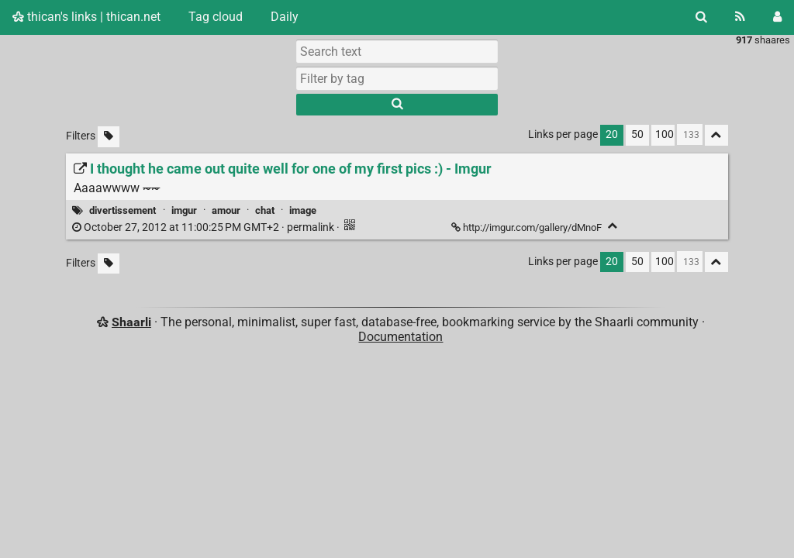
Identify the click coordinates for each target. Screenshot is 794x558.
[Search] (701, 17)
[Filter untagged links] (108, 136)
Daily (285, 16)
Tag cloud (215, 16)
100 (664, 134)
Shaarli (131, 322)
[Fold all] (716, 135)
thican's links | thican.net (86, 16)
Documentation (400, 336)
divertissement (122, 210)
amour (226, 210)
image (302, 210)
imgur (184, 210)
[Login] (777, 17)
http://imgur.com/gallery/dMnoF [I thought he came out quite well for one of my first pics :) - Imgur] (527, 227)
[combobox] (397, 78)
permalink (204, 227)
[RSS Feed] (740, 17)
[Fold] (613, 226)
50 (637, 134)
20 (612, 134)
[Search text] (397, 51)
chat (264, 210)
